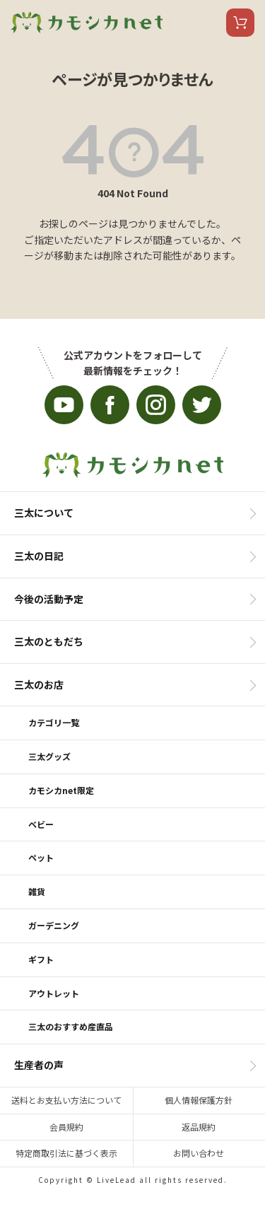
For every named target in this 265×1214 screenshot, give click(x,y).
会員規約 (66, 1127)
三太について (43, 513)
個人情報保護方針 (198, 1100)
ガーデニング (53, 925)
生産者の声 (39, 1065)
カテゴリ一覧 (53, 722)
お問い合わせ (198, 1153)
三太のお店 (39, 684)
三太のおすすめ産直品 (70, 1026)
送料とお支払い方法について (66, 1100)
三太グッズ (49, 756)
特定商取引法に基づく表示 (66, 1153)
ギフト (41, 959)
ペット (41, 857)
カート (240, 22)
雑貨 (36, 891)
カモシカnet (87, 22)
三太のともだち (48, 641)
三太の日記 (39, 556)
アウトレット (53, 993)
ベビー (41, 824)
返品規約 (199, 1127)
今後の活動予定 (48, 599)
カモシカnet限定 (61, 790)
